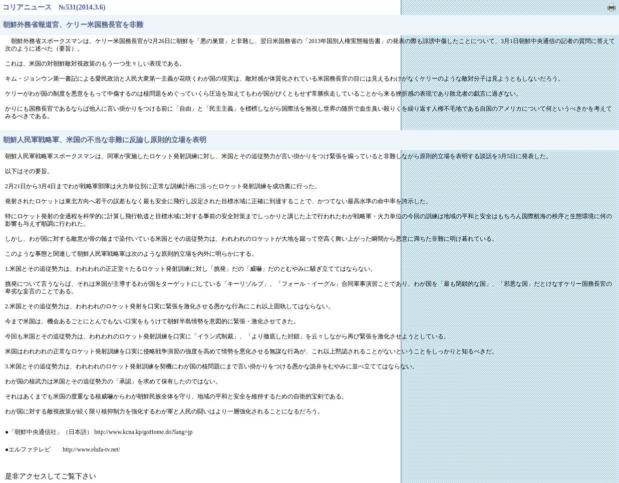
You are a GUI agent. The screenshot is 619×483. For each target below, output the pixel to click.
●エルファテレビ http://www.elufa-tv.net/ (62, 449)
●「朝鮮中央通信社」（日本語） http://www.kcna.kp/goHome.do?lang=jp (99, 431)
